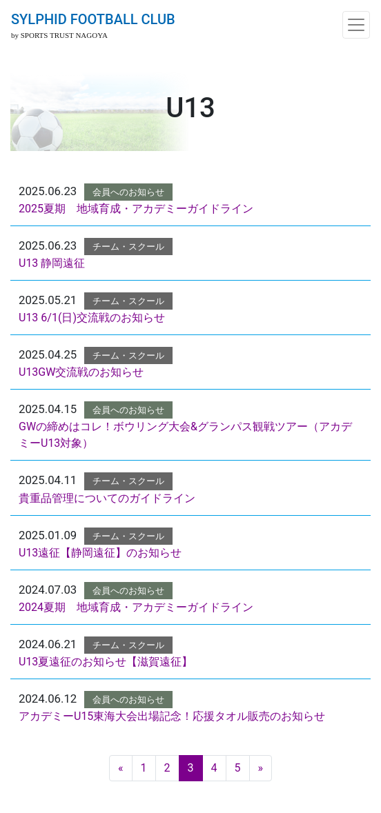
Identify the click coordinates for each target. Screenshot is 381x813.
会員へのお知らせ (128, 192)
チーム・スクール (128, 246)
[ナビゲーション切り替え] (356, 25)
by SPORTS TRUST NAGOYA (59, 35)
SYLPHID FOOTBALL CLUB (93, 19)
